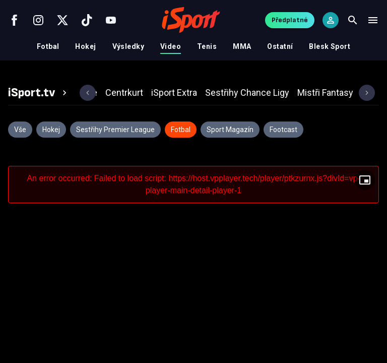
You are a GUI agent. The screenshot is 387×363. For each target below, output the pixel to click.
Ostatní (280, 46)
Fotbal (48, 46)
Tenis (207, 46)
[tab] (39, 93)
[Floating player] (365, 180)
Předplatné (290, 20)
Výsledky (128, 46)
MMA (242, 46)
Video (170, 46)
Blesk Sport (329, 46)
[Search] (353, 20)
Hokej (85, 46)
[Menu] (373, 20)
